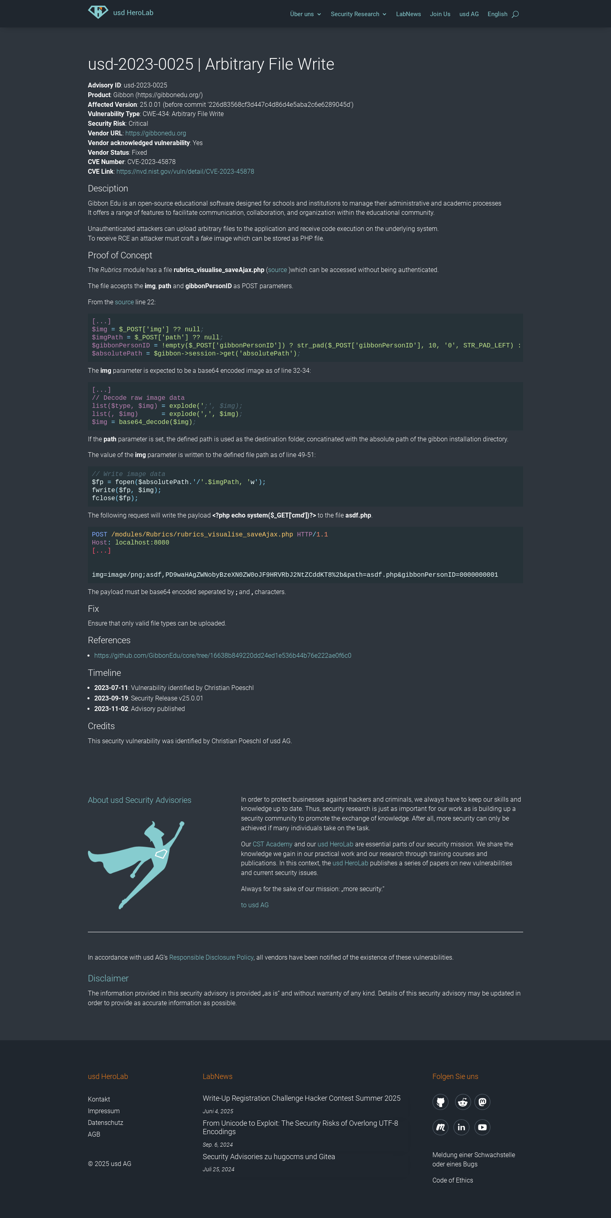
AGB (94, 1134)
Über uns (302, 14)
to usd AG (255, 905)
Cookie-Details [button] (267, 700)
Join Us (440, 14)
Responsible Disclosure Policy (211, 957)
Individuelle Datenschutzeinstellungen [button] (305, 683)
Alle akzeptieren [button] (305, 611)
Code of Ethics (453, 1180)
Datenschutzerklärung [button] (309, 700)
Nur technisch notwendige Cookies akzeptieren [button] (305, 659)
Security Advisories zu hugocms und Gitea (269, 1156)
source (277, 270)
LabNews (408, 14)
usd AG (469, 14)
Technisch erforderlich (255, 584)
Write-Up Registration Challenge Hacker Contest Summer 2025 (302, 1098)
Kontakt (99, 1099)
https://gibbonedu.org (155, 133)
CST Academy (273, 844)
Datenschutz (105, 1123)
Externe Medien (359, 584)
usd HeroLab (335, 844)
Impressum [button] (347, 700)
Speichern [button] (305, 635)
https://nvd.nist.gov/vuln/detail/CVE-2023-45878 (185, 171)
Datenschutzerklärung (228, 566)
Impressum (104, 1111)
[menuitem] (497, 16)
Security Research (355, 14)
